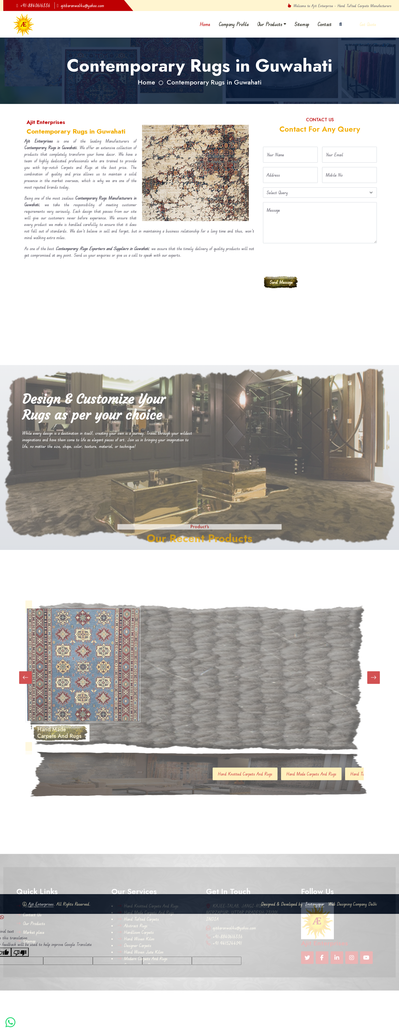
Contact (324, 24)
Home (205, 24)
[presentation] (304, 258)
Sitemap (301, 24)
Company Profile (234, 24)
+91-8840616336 (33, 5)
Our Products (269, 24)
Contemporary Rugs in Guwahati (214, 82)
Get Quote (368, 24)
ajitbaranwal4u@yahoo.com (80, 5)
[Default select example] (320, 192)
